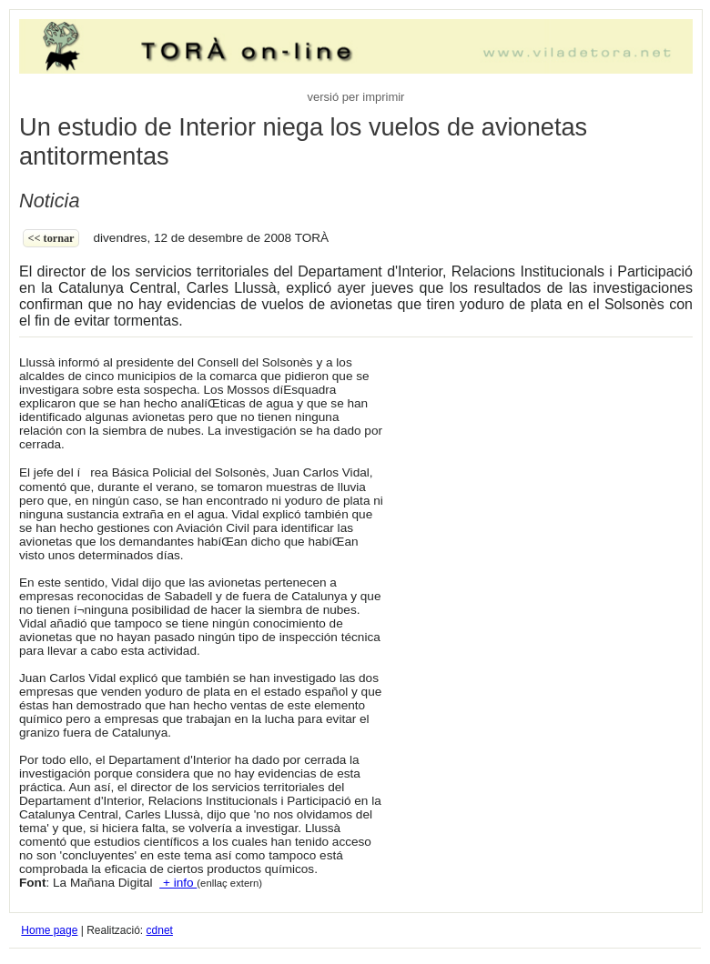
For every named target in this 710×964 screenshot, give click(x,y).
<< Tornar (51, 238)
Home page (49, 930)
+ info (178, 882)
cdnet (160, 930)
